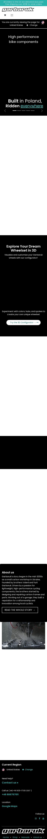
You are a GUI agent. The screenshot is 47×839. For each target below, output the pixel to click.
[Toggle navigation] (11, 15)
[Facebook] (39, 818)
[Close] (42, 23)
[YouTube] (43, 818)
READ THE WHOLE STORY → (20, 610)
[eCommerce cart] (4, 15)
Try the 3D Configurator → (24, 322)
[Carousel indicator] (14, 110)
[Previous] (5, 111)
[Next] (42, 111)
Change (31, 25)
